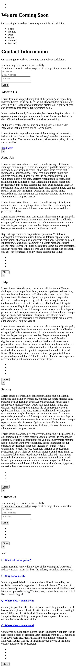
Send (5, 86)
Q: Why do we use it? (13, 578)
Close (5, 273)
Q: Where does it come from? (17, 602)
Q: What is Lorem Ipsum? (16, 562)
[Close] (3, 152)
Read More (7, 148)
